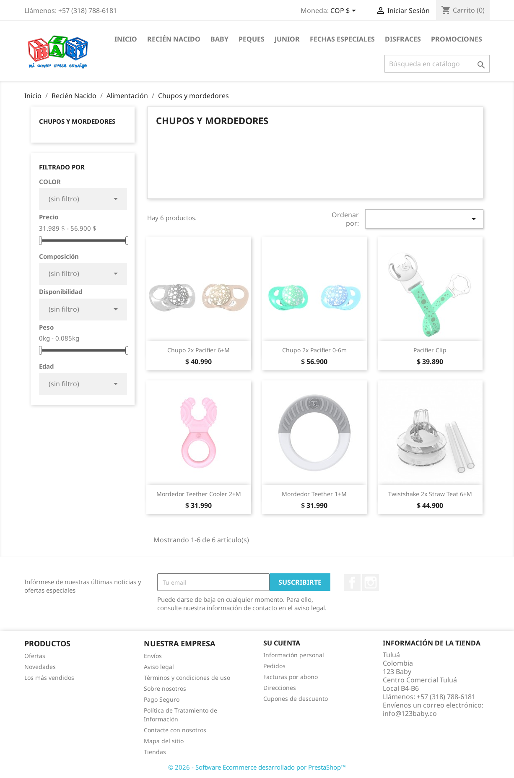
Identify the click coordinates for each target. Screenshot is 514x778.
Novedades (40, 667)
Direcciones (279, 688)
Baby (219, 39)
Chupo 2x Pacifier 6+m (198, 350)
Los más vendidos (49, 678)
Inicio (125, 39)
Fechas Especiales (342, 39)
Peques (252, 39)
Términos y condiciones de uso (187, 678)
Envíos (153, 656)
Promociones (456, 39)
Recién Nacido (173, 39)
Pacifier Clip (430, 350)
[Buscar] (437, 64)
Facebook (352, 582)
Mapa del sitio (164, 741)
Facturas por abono (290, 677)
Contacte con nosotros (175, 730)
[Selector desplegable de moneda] (344, 11)
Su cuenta (281, 643)
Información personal (293, 655)
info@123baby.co (410, 713)
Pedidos (274, 666)
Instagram (370, 582)
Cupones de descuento (295, 699)
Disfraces (403, 39)
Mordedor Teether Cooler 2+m (198, 494)
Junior (287, 39)
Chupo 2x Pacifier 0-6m (314, 350)
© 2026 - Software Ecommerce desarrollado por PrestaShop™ (257, 767)
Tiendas (155, 752)
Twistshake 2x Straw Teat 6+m (430, 494)
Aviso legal (159, 667)
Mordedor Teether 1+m (314, 494)
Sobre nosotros (165, 688)
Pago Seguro (161, 699)
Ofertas (34, 656)
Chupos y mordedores (77, 121)
